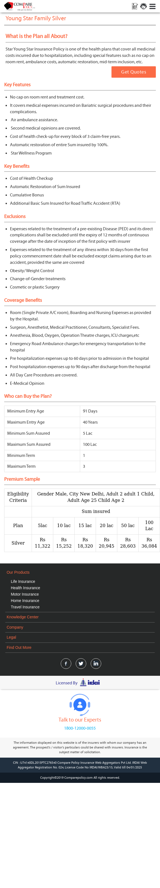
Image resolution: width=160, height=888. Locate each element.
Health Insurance (25, 588)
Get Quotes (133, 72)
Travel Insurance (25, 607)
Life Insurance (23, 581)
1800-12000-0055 (80, 728)
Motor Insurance (25, 594)
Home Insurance (25, 600)
